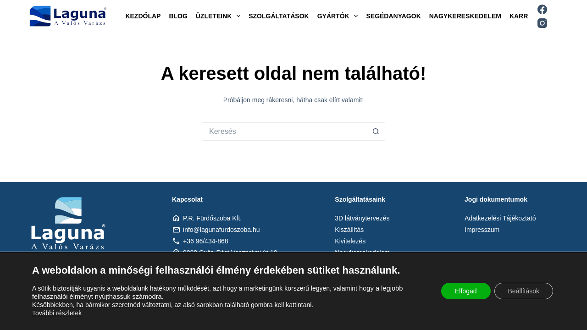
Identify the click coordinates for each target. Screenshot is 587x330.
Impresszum (482, 229)
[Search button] (376, 131)
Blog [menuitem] (178, 16)
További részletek (57, 313)
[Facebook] (542, 9)
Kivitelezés (350, 241)
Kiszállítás (349, 229)
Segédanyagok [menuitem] (393, 16)
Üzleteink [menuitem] (220, 16)
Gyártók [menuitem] (339, 16)
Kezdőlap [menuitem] (143, 16)
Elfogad (465, 291)
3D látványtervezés (362, 218)
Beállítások (523, 291)
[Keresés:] (284, 131)
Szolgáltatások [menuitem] (279, 16)
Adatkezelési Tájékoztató (500, 218)
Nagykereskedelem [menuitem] (465, 16)
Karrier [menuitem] (524, 16)
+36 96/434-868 (205, 241)
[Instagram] (542, 23)
